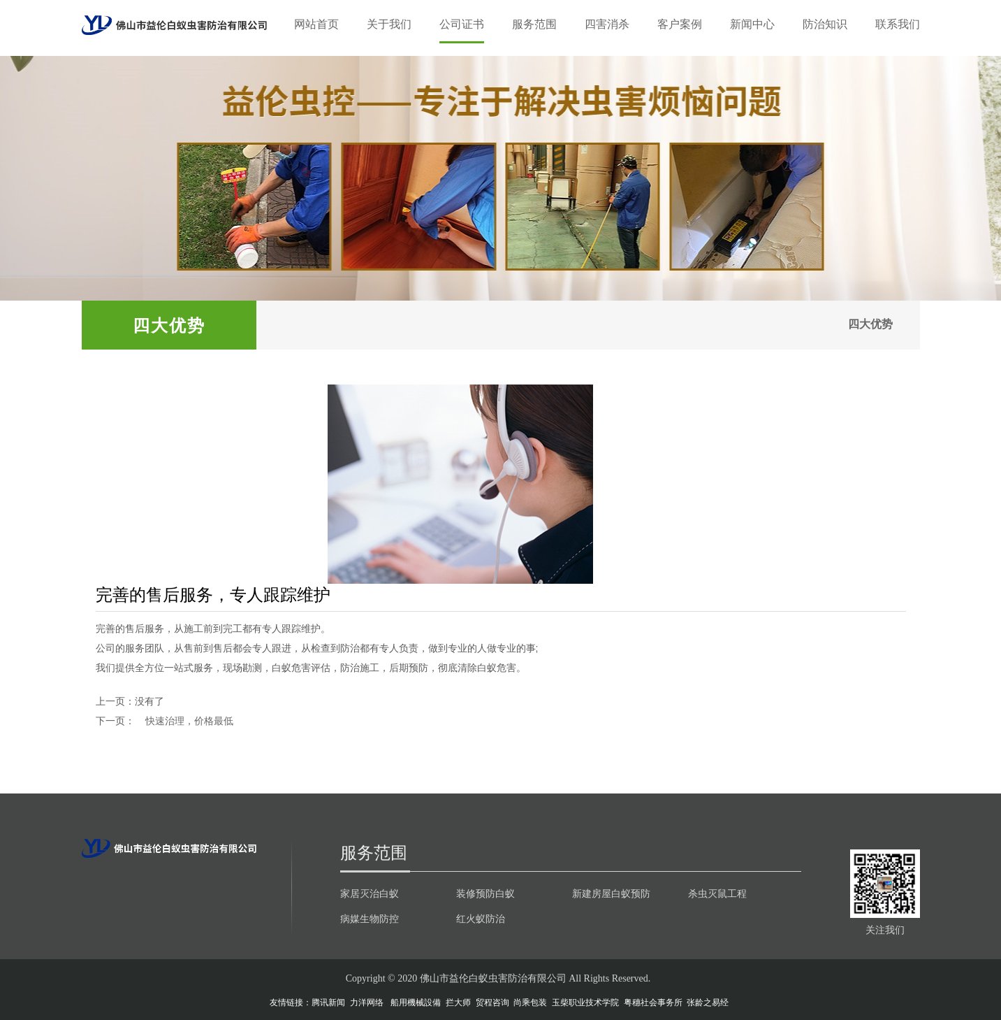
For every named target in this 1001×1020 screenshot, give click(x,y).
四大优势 (869, 325)
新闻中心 (752, 24)
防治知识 (825, 24)
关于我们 (389, 24)
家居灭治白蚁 (369, 893)
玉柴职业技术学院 (585, 1002)
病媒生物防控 (369, 918)
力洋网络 (366, 1002)
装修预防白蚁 (485, 893)
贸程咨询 (492, 1002)
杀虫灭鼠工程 (717, 893)
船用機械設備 (415, 1002)
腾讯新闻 (328, 1002)
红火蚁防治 (480, 918)
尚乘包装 (530, 1002)
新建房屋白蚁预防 (611, 893)
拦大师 (458, 1002)
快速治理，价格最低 (189, 720)
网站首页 (316, 24)
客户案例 (679, 24)
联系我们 (897, 24)
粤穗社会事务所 (653, 1002)
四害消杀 (607, 24)
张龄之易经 (708, 1002)
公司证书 (461, 24)
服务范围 (534, 24)
